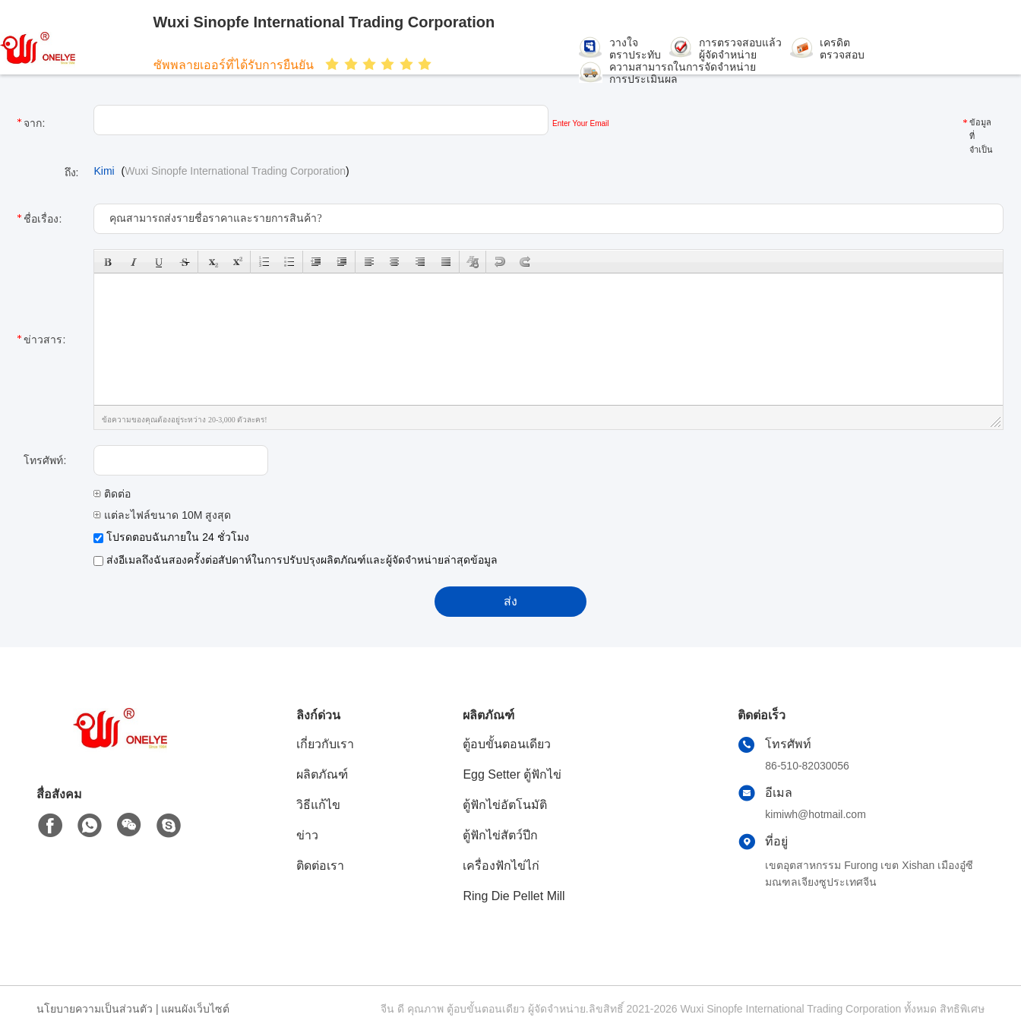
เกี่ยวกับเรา (325, 744)
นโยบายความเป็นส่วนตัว (94, 1009)
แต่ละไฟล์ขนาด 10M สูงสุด (162, 515)
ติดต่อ (112, 494)
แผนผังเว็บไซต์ (195, 1009)
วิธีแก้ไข (318, 804)
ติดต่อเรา (320, 865)
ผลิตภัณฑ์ (322, 774)
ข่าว (307, 835)
